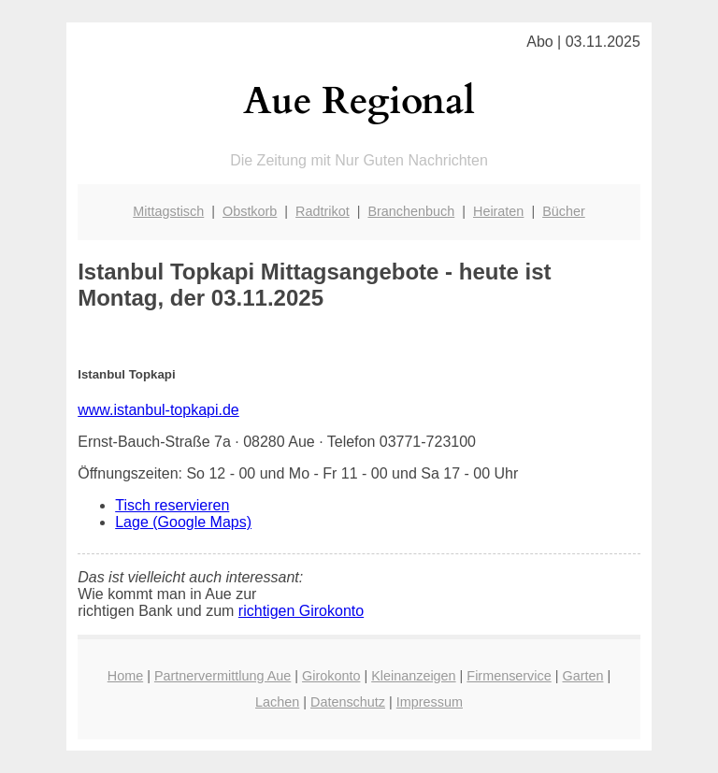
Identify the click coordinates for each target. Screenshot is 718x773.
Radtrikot (322, 211)
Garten (582, 675)
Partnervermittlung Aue (222, 675)
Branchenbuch (410, 211)
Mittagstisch (168, 211)
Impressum (429, 701)
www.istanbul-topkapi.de (158, 410)
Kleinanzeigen (413, 675)
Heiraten (498, 211)
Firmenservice (509, 675)
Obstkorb (250, 211)
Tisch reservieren (172, 505)
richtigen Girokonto (301, 611)
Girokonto (331, 675)
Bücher (563, 211)
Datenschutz (347, 701)
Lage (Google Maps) (183, 522)
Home (125, 675)
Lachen (277, 701)
